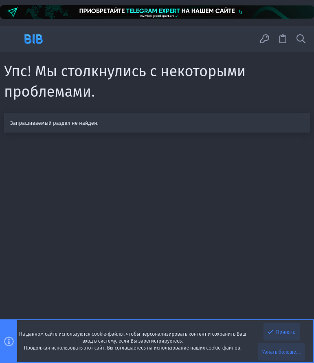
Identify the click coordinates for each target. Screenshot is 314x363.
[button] (13, 39)
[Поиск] (301, 39)
